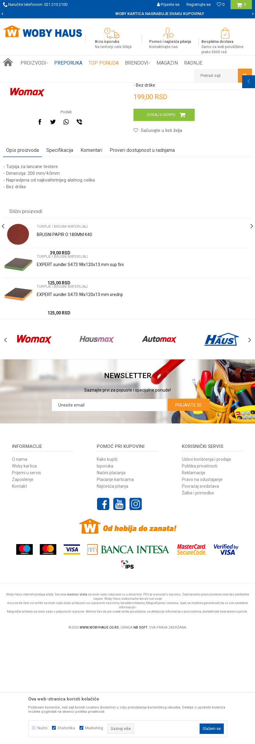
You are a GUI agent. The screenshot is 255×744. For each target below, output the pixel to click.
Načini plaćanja (111, 579)
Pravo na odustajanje (202, 586)
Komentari (91, 245)
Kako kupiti (107, 566)
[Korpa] (241, 7)
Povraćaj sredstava (200, 593)
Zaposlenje (22, 586)
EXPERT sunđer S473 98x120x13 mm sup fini (80, 359)
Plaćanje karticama (115, 586)
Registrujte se (198, 4)
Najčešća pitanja (112, 593)
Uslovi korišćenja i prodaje (206, 566)
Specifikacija (59, 245)
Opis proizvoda (22, 245)
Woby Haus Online (18, 87)
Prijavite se (188, 511)
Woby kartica (24, 572)
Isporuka (105, 572)
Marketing (94, 728)
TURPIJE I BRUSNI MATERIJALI (109, 87)
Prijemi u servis (26, 579)
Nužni (42, 728)
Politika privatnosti (199, 572)
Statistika (66, 728)
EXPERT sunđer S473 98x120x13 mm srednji (80, 389)
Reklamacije (193, 579)
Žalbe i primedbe (198, 599)
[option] (127, 13)
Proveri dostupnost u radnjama (142, 245)
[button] (223, 75)
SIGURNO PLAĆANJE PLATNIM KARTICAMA (127, 13)
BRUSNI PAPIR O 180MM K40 (64, 329)
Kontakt (19, 593)
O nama (19, 566)
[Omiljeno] (220, 4)
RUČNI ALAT (69, 87)
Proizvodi (46, 87)
